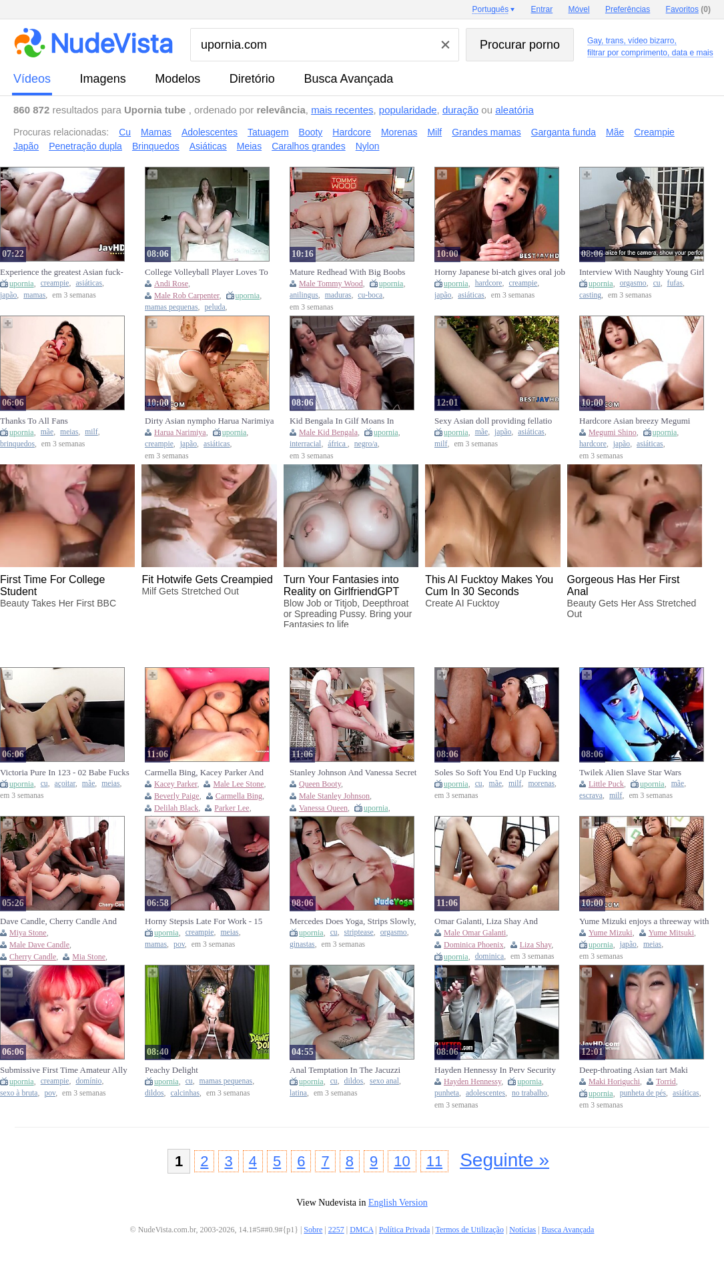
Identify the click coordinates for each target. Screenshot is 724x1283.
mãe (47, 432)
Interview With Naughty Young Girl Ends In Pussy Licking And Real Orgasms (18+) (641, 272)
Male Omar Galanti (475, 932)
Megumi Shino (613, 432)
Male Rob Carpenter (187, 295)
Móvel (579, 9)
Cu (125, 132)
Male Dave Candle (39, 944)
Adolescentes (210, 132)
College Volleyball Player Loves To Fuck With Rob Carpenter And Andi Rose (207, 272)
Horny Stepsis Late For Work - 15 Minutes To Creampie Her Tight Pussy (203, 921)
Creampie (654, 132)
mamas (34, 295)
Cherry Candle (32, 956)
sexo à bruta (18, 1093)
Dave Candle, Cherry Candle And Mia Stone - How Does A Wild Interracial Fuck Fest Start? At (58, 921)
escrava (591, 795)
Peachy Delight (171, 1070)
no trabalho (529, 1093)
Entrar (542, 9)
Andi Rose (171, 283)
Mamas (156, 132)
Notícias (522, 1229)
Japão (26, 146)
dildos (154, 1093)
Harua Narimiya (180, 432)
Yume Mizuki (611, 932)
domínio (88, 1081)
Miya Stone (28, 932)
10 (402, 1161)
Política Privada (404, 1229)
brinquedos (17, 444)
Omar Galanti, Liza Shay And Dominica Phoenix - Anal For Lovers (498, 921)
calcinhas (185, 1093)
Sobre (313, 1229)
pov (179, 944)
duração (460, 109)
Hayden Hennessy (472, 1081)
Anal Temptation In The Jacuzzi (345, 1070)
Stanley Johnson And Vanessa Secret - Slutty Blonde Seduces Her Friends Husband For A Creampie (353, 772)
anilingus (304, 295)
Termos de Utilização (469, 1229)
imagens (103, 78)
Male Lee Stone (238, 784)
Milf (434, 132)
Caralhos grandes (309, 146)
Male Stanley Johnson (334, 796)
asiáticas (88, 283)
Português (490, 9)
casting (590, 295)
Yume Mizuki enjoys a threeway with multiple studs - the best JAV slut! (644, 921)
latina (298, 1093)
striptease (359, 932)
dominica (489, 956)
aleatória (514, 109)
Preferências (627, 9)
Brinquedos (155, 146)
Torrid (666, 1081)
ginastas (302, 944)
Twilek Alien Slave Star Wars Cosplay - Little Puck (630, 772)
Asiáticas (208, 146)
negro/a (366, 444)
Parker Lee (231, 808)
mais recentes (342, 109)
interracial (305, 444)
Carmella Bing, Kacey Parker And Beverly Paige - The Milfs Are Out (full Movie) (205, 772)
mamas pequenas (171, 307)
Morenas (399, 132)
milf (91, 432)
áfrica (338, 444)
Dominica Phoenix (474, 944)
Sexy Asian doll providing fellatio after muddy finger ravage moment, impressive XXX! (495, 421)
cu (657, 283)
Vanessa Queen (323, 808)
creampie (55, 283)
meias (69, 432)
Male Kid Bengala (328, 432)
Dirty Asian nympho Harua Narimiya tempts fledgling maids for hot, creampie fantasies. (209, 421)
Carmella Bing (239, 796)
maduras (338, 295)
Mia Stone (88, 956)
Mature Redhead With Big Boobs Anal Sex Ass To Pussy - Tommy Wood (347, 272)
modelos (177, 78)
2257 (336, 1229)
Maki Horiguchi (614, 1081)
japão (8, 295)
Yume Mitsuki (671, 932)
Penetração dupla (85, 146)
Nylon (368, 146)
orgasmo (633, 283)
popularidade (408, 109)
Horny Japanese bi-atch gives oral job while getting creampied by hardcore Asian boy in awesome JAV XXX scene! (499, 272)
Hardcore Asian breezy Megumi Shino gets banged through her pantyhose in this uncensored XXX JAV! (640, 421)
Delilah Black (176, 808)
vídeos (32, 78)
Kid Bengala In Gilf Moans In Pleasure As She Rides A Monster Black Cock (348, 421)
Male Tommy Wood (331, 283)
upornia (21, 283)
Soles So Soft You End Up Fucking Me (495, 772)
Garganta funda (563, 132)
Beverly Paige (177, 796)
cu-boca (370, 295)
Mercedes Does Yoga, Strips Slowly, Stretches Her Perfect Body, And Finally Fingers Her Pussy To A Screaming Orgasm (353, 921)
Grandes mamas (486, 132)
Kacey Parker (175, 784)
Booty (311, 132)
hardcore (488, 283)
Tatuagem (268, 132)
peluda (214, 307)
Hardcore (351, 132)
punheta (446, 1093)
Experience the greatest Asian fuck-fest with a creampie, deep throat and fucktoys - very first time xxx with (64, 272)
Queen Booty (320, 784)
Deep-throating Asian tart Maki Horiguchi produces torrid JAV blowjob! (633, 1070)
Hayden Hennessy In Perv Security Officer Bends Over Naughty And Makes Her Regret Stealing (495, 1070)
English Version (398, 1203)
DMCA (361, 1229)
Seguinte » (504, 1160)
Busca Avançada (348, 78)
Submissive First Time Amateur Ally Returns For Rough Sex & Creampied (65, 1070)
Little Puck (606, 784)
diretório (252, 78)
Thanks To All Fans (34, 421)
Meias (249, 146)
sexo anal (384, 1081)
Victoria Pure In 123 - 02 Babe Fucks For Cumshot (64, 772)
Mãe (615, 132)
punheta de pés (643, 1093)
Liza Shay (536, 944)
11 (434, 1161)
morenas (541, 783)
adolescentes (485, 1093)
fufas (675, 283)
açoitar (65, 783)
